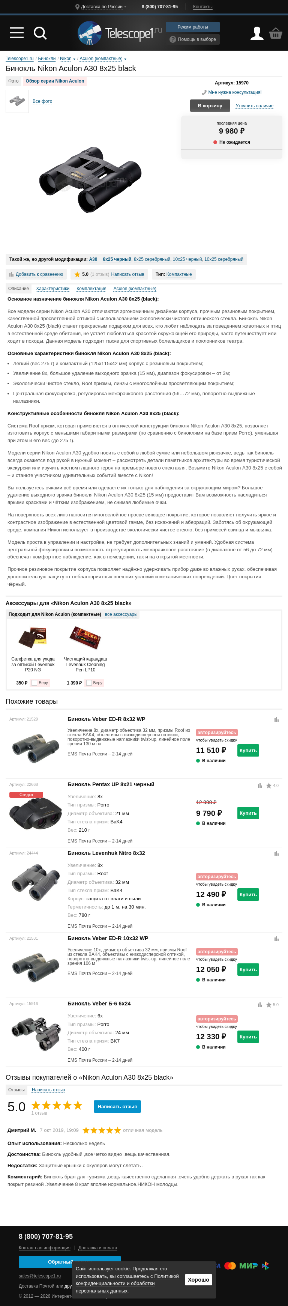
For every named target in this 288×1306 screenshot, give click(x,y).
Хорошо (198, 1280)
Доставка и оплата (97, 1248)
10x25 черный (187, 259)
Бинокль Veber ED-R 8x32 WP (107, 719)
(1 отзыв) (99, 274)
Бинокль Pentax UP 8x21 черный (111, 784)
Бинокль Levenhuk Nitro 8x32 (106, 853)
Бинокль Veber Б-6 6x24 (99, 1004)
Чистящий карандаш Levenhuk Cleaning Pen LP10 (85, 664)
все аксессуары (121, 614)
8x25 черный (117, 259)
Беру (40, 683)
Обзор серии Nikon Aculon (55, 81)
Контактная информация (44, 1248)
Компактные (179, 274)
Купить (248, 750)
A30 (93, 259)
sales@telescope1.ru (40, 1276)
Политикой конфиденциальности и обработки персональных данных (127, 1283)
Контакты (203, 6)
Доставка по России (102, 6)
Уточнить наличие (255, 105)
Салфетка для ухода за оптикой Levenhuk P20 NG (32, 664)
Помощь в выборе (193, 39)
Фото (13, 81)
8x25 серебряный (152, 259)
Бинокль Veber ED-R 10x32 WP (108, 938)
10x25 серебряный (223, 259)
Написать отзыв (127, 274)
